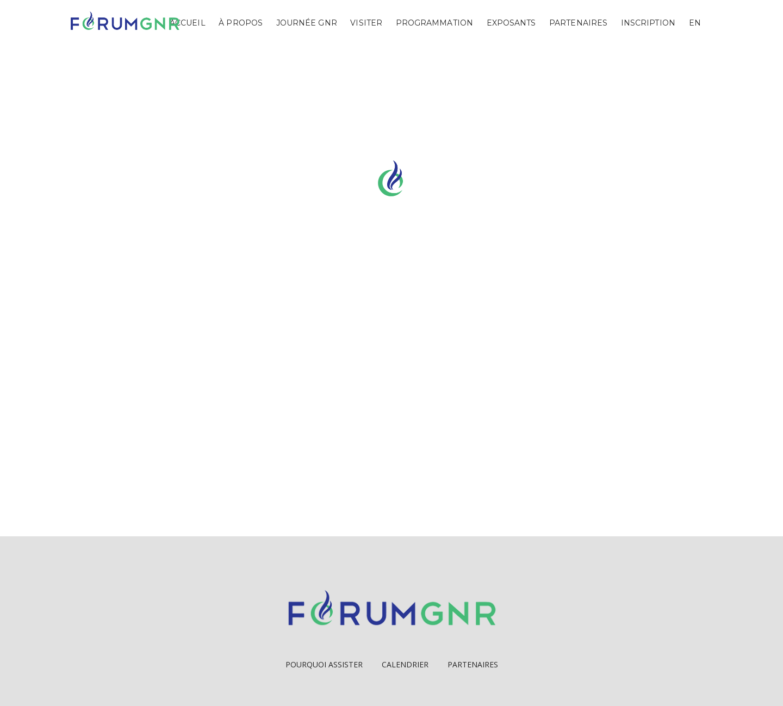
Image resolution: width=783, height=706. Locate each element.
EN (695, 23)
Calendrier (405, 664)
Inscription (648, 23)
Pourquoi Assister (324, 664)
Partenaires (578, 23)
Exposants (511, 23)
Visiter (366, 23)
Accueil (188, 23)
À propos (241, 23)
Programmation (434, 23)
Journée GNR (306, 23)
